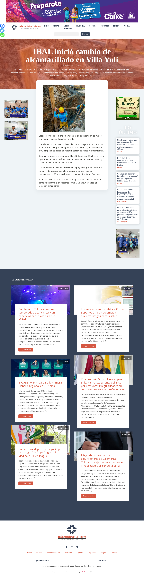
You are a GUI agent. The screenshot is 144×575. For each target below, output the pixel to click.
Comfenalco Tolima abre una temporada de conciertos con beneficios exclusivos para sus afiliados (36, 314)
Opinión (92, 26)
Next (136, 108)
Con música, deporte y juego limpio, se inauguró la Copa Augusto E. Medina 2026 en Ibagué (40, 452)
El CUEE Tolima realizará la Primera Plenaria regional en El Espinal (40, 384)
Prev (119, 108)
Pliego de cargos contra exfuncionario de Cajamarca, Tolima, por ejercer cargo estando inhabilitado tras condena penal (102, 460)
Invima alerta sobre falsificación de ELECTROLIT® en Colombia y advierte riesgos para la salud (102, 312)
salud (125, 201)
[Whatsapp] (2, 35)
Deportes (105, 26)
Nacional (80, 26)
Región (116, 26)
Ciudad (56, 26)
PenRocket (85, 572)
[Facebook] (2, 26)
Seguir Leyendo (26, 350)
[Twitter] (2, 30)
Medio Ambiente (68, 27)
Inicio (46, 26)
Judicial (127, 26)
